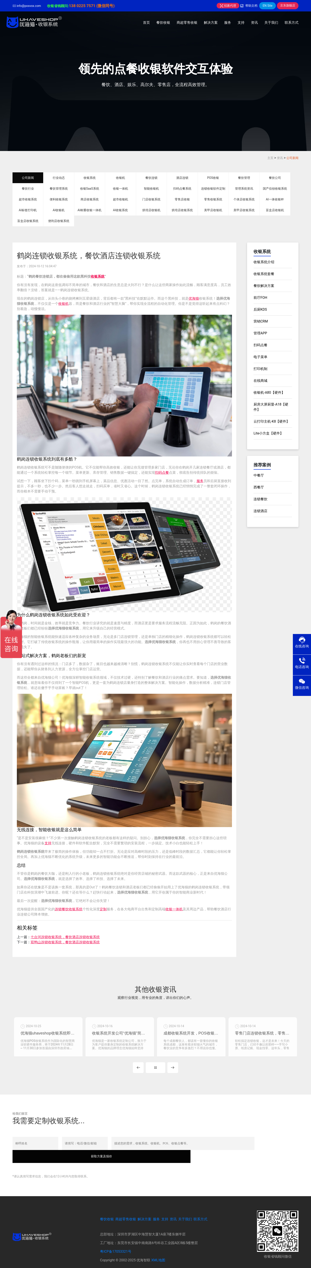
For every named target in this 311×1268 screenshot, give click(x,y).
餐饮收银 (163, 22)
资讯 (254, 22)
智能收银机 (151, 188)
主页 (270, 158)
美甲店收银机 (213, 210)
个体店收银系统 (244, 199)
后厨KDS (260, 309)
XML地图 (158, 1251)
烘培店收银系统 (182, 210)
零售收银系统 (213, 199)
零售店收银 (182, 199)
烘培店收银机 (151, 210)
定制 (103, 909)
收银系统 (90, 177)
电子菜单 (260, 357)
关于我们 (271, 22)
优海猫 (194, 298)
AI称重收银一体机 (90, 210)
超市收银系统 (28, 199)
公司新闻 (292, 158)
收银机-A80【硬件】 (269, 392)
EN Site (267, 5)
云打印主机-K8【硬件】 (272, 421)
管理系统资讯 (244, 188)
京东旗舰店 (287, 5)
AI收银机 (59, 210)
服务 (227, 22)
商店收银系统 (90, 199)
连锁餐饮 (260, 499)
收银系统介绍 (264, 262)
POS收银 (213, 177)
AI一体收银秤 (275, 199)
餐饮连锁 (151, 177)
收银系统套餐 (264, 274)
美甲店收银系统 (244, 210)
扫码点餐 (162, 472)
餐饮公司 (275, 177)
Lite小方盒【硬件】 (268, 433)
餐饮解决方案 (264, 286)
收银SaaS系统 (89, 188)
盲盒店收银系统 (27, 221)
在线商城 (260, 381)
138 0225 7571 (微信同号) (92, 5)
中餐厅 (259, 475)
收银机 (120, 177)
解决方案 (211, 22)
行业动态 (59, 177)
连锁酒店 (260, 511)
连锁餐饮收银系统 (69, 909)
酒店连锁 (182, 177)
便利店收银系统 (58, 221)
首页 (146, 22)
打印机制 (260, 369)
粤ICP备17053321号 (115, 1242)
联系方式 (291, 22)
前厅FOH (260, 298)
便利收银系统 (59, 199)
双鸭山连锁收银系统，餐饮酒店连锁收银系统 (65, 942)
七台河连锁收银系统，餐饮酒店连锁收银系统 (65, 937)
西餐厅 (259, 487)
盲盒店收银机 (275, 210)
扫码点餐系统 (182, 188)
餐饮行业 (28, 188)
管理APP (260, 333)
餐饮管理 (244, 177)
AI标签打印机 (28, 210)
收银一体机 (120, 188)
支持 (241, 22)
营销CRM (261, 321)
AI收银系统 (120, 210)
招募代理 (228, 5)
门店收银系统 (151, 199)
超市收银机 (120, 199)
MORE (155, 1071)
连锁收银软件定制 (213, 188)
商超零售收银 (187, 22)
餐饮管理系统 (59, 188)
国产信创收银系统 (275, 188)
